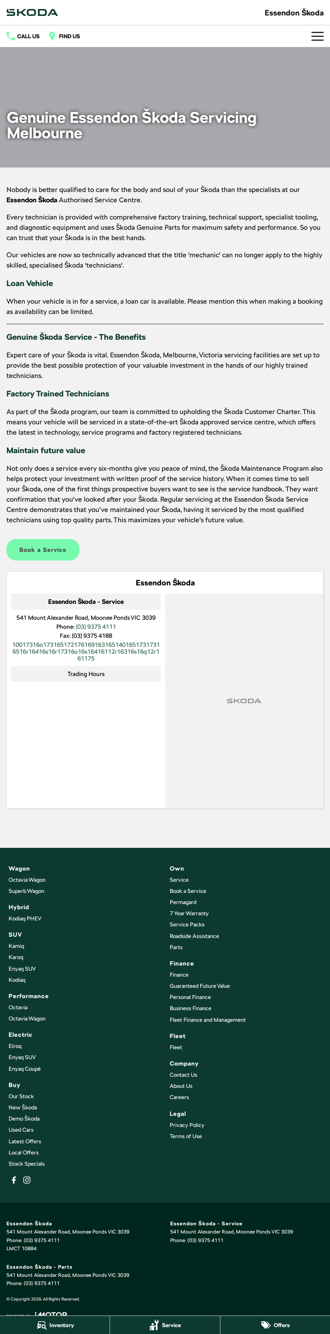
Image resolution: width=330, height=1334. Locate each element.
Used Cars (21, 1130)
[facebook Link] (14, 1180)
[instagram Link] (26, 1180)
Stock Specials (27, 1163)
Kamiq (16, 946)
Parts (176, 947)
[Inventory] (55, 1325)
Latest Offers (25, 1141)
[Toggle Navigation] (318, 36)
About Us (181, 1086)
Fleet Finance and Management (208, 1020)
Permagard (183, 902)
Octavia (18, 1007)
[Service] (165, 1325)
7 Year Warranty (189, 913)
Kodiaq (17, 980)
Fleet (176, 1047)
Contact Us (183, 1075)
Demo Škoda (24, 1118)
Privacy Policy (187, 1125)
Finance (179, 975)
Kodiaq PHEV (25, 918)
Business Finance (190, 1008)
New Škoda (23, 1107)
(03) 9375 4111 (96, 626)
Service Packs (187, 924)
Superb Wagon (26, 891)
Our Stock (21, 1096)
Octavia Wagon (27, 880)
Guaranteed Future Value (200, 986)
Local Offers (24, 1152)
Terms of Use (186, 1136)
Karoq (16, 957)
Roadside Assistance (194, 936)
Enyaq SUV (22, 968)
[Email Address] (86, 651)
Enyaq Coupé (25, 1069)
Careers (179, 1097)
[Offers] (275, 1325)
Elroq (15, 1046)
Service (179, 880)
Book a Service (43, 549)
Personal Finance (190, 997)
